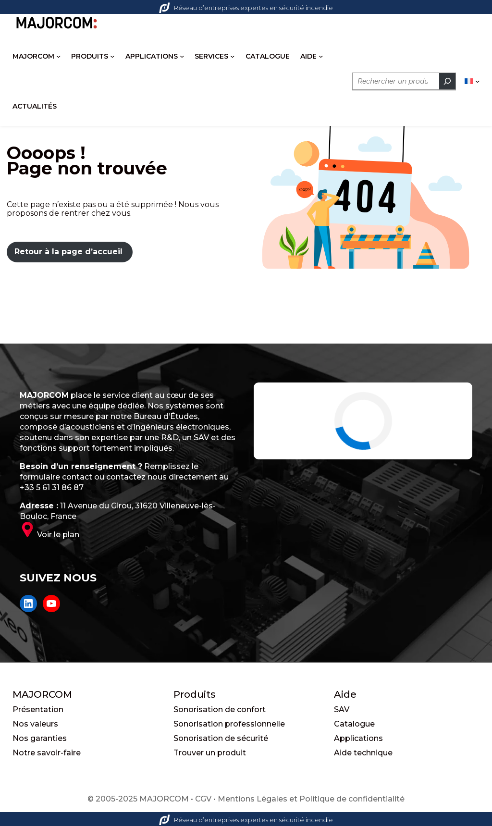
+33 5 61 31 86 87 (52, 487)
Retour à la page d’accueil (68, 251)
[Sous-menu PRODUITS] (112, 56)
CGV (203, 798)
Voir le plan (58, 534)
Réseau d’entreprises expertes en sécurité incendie (246, 7)
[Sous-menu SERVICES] (232, 56)
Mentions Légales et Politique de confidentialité (311, 798)
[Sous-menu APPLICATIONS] (182, 56)
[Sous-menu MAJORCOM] (58, 56)
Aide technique (363, 752)
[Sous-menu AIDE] (321, 56)
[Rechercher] (447, 81)
